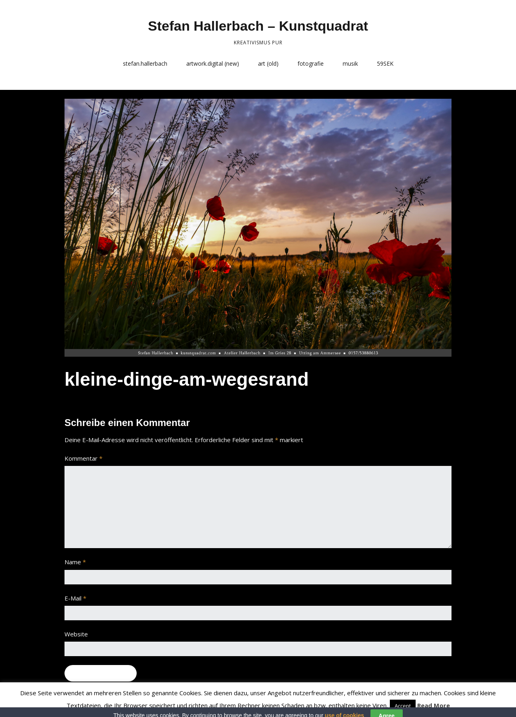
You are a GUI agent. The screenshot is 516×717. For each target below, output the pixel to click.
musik (350, 63)
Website (76, 634)
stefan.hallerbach (145, 63)
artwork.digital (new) (212, 63)
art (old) (268, 63)
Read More (433, 705)
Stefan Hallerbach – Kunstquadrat (258, 25)
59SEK (385, 63)
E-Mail (75, 598)
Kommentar (83, 458)
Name (75, 562)
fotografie (311, 63)
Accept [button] (403, 705)
